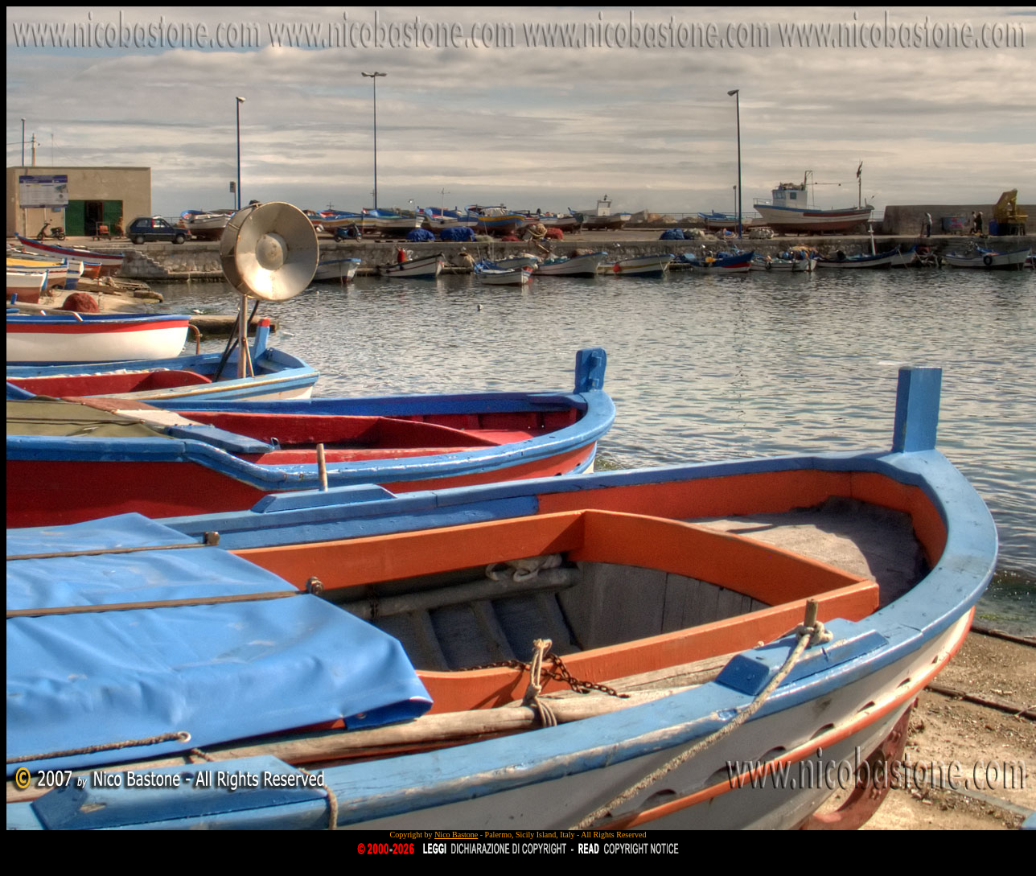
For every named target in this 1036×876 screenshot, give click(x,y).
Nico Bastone (456, 834)
